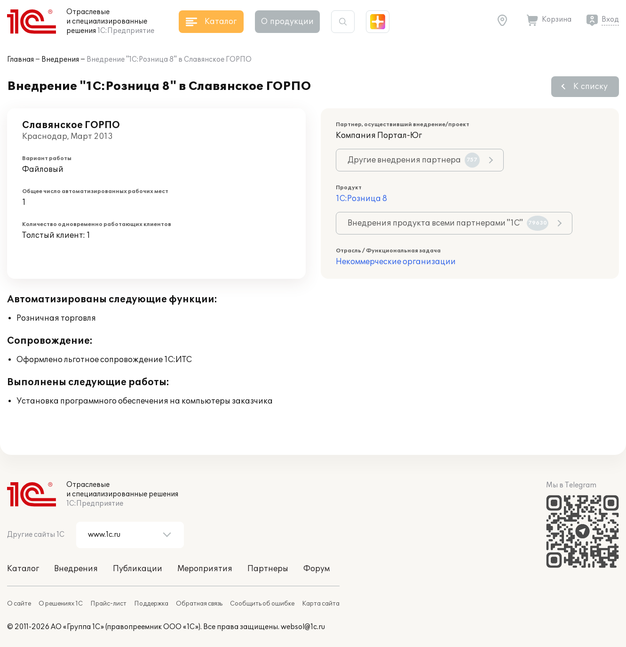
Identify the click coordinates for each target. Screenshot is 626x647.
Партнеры (267, 569)
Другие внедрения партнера (414, 160)
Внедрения (60, 60)
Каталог (23, 569)
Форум (316, 569)
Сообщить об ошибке (262, 603)
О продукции (287, 21)
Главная (20, 60)
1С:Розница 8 (361, 198)
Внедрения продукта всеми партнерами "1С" (448, 223)
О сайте (19, 603)
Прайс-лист (108, 603)
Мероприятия (204, 569)
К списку (590, 86)
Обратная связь (199, 603)
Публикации (137, 569)
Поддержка (151, 603)
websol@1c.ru (303, 627)
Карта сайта (321, 603)
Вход (610, 20)
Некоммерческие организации (396, 262)
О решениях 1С (61, 603)
